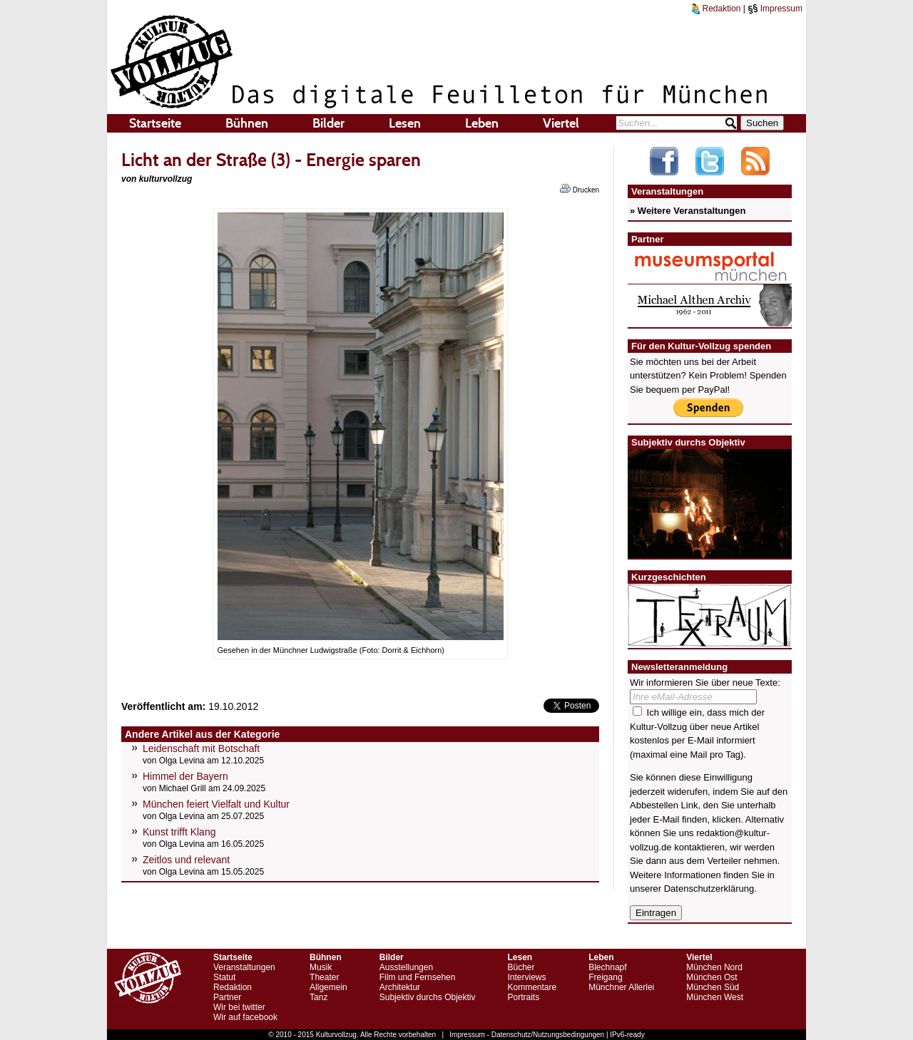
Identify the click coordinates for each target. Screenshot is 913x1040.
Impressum (775, 9)
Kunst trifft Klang (179, 832)
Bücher (520, 967)
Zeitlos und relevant (186, 859)
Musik (321, 967)
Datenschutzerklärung (709, 888)
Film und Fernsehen (417, 977)
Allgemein (328, 987)
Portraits (523, 997)
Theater (324, 977)
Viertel (561, 123)
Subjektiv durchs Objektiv (427, 997)
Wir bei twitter (239, 1007)
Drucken (579, 189)
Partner (227, 997)
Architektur (399, 987)
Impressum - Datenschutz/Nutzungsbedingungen (526, 1035)
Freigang (605, 977)
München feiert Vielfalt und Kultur (216, 804)
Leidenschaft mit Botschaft (201, 748)
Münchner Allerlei (621, 987)
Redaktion (716, 9)
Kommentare (531, 987)
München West (714, 997)
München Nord (714, 967)
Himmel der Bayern (185, 776)
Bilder (328, 123)
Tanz (318, 997)
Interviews (526, 977)
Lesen (405, 123)
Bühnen (246, 123)
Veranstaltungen (244, 967)
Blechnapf (607, 967)
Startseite (155, 123)
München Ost (711, 977)
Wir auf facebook (245, 1017)
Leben (482, 123)
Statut (224, 977)
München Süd (712, 987)
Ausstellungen (406, 967)
